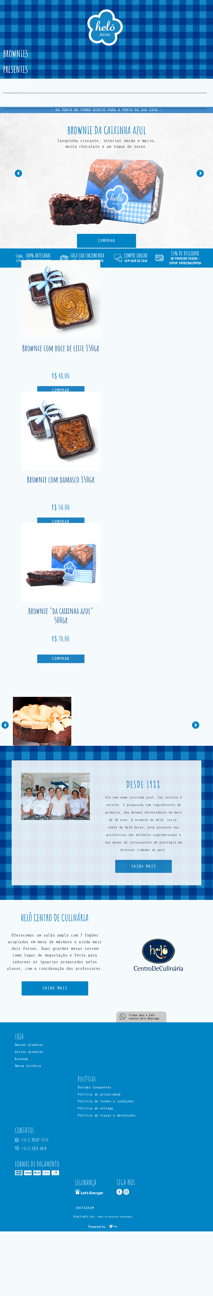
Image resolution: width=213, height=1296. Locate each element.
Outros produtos (29, 1052)
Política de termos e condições (106, 1102)
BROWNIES (15, 53)
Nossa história (28, 1066)
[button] (23, 192)
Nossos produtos (29, 1045)
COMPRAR (106, 240)
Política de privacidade (99, 1094)
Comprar (60, 390)
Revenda (21, 1059)
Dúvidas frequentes (94, 1087)
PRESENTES (15, 69)
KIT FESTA (14, 85)
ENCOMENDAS (19, 101)
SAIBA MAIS (143, 866)
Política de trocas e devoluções (107, 1116)
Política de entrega (95, 1109)
